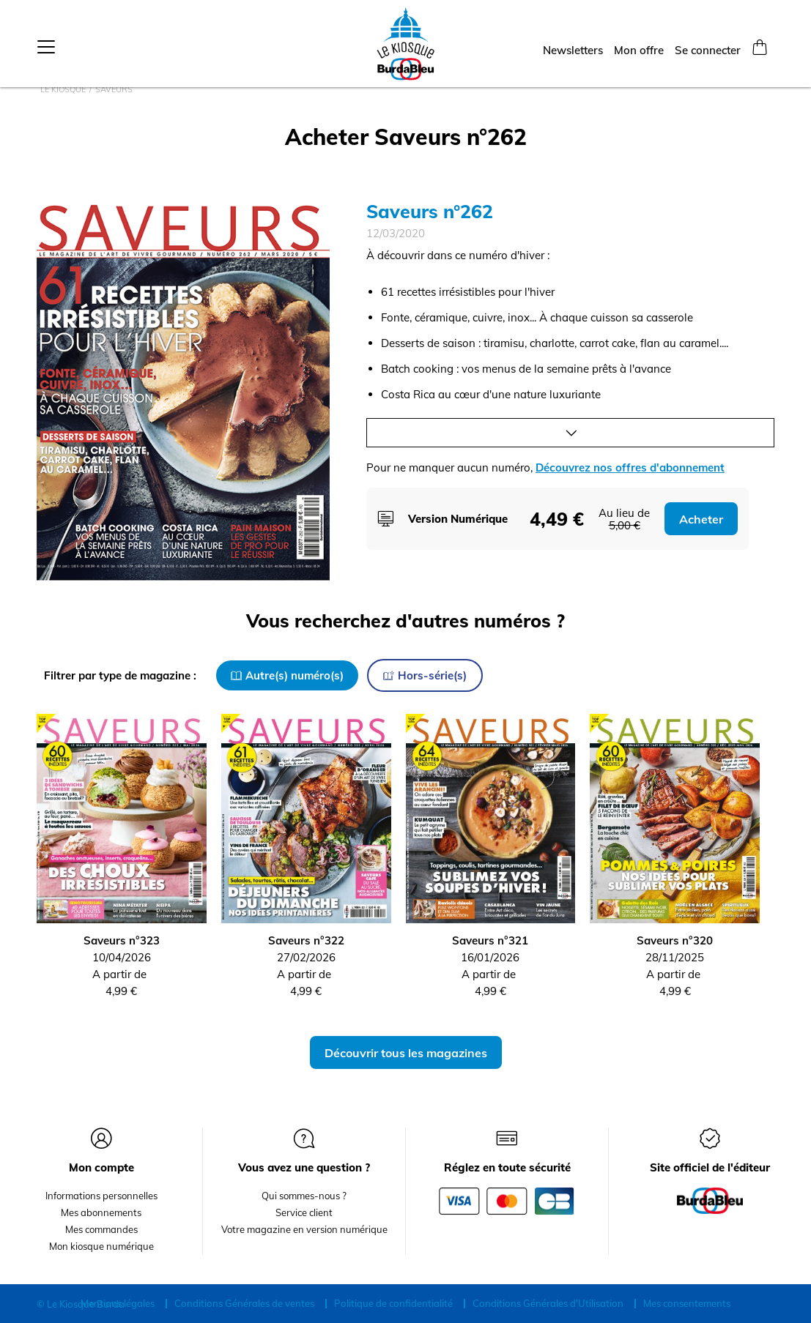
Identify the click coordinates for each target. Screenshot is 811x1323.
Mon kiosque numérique (101, 1246)
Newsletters (573, 45)
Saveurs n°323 (122, 940)
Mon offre (639, 45)
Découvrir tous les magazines (406, 1053)
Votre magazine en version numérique (304, 1229)
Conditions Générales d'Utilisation (548, 1303)
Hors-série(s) (425, 675)
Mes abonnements (101, 1212)
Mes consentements (686, 1303)
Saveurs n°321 (490, 940)
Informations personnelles (101, 1195)
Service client (304, 1212)
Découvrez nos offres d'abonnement (630, 467)
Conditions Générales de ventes (244, 1303)
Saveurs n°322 (306, 940)
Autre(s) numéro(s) (287, 675)
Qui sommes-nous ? (304, 1195)
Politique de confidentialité (393, 1303)
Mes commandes (101, 1229)
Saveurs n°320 (675, 940)
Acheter (701, 519)
